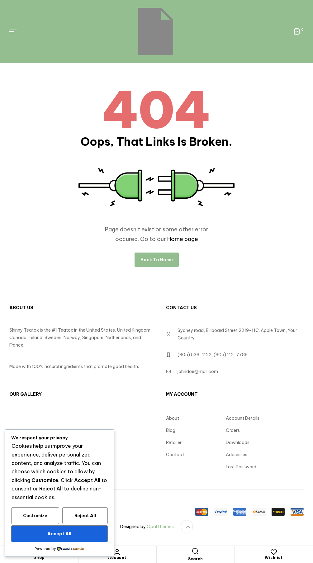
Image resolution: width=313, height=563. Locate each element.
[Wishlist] (274, 552)
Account (117, 557)
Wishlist (273, 557)
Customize (35, 515)
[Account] (117, 552)
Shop (39, 557)
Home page (182, 239)
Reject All (85, 515)
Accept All (59, 534)
